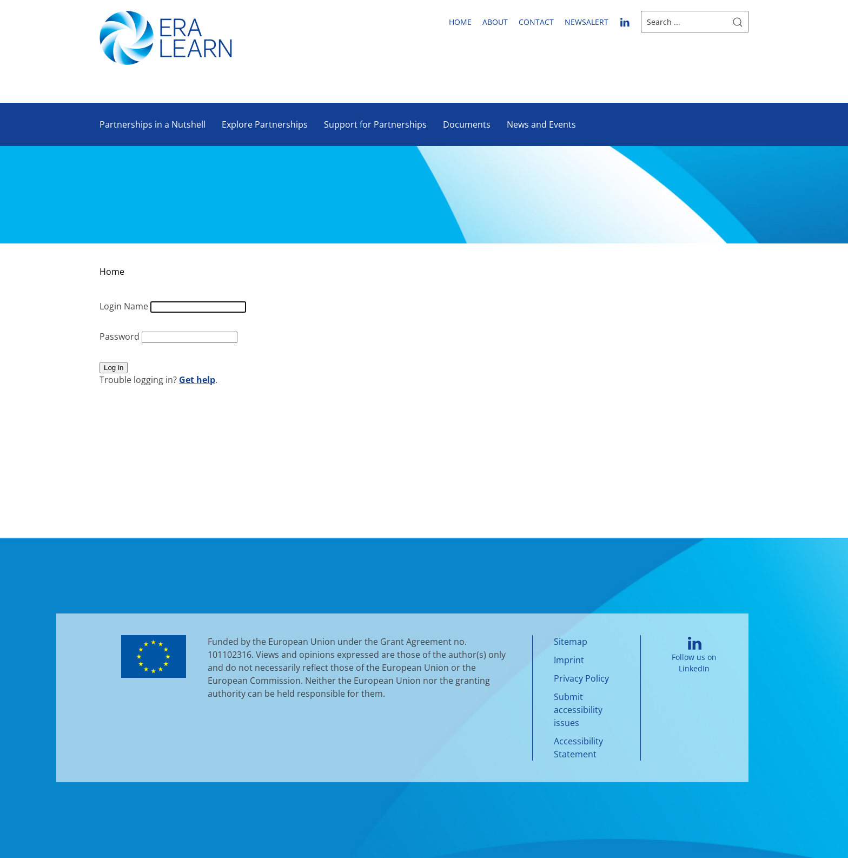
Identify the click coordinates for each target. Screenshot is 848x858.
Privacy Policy (581, 678)
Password (121, 336)
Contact (536, 22)
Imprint (569, 660)
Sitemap (570, 642)
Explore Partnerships (265, 124)
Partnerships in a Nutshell (153, 124)
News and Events (541, 124)
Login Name (125, 306)
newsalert (586, 22)
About (495, 22)
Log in (113, 368)
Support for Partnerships (375, 124)
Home (460, 22)
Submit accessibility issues (578, 710)
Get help (197, 380)
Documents (467, 124)
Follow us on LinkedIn (694, 655)
